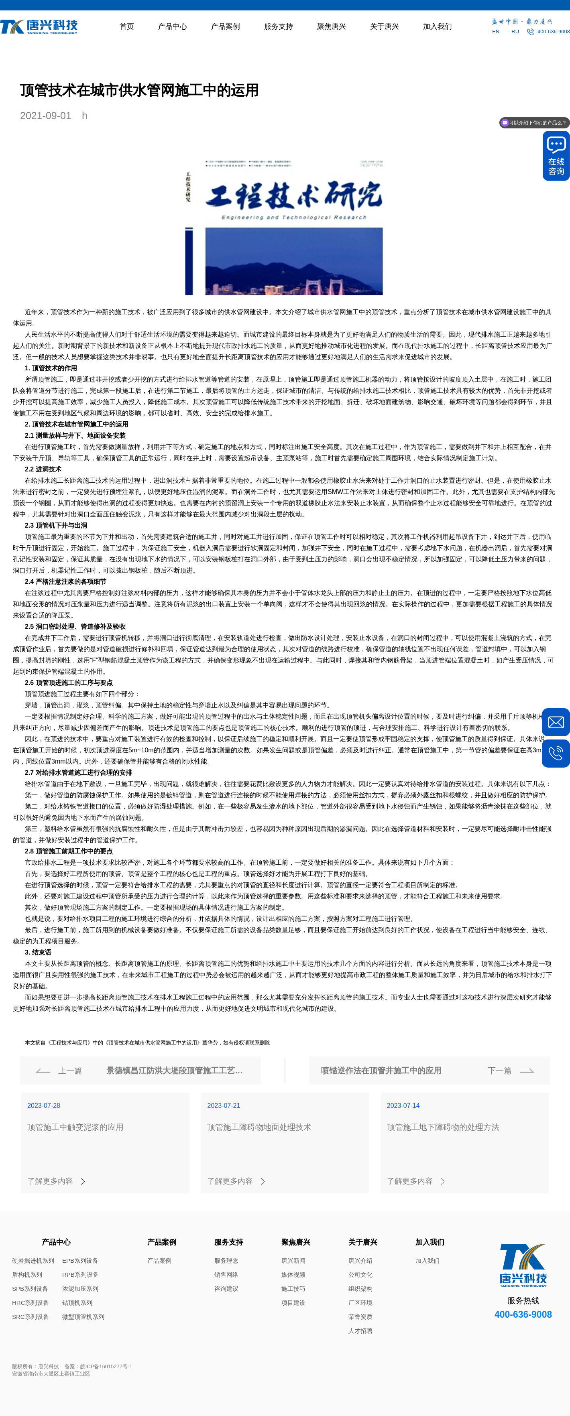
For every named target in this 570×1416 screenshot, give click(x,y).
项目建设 (293, 1302)
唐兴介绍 (360, 1260)
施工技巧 (293, 1288)
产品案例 (225, 26)
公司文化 (360, 1274)
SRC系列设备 (30, 1316)
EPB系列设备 (80, 1260)
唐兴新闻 (293, 1260)
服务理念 (226, 1260)
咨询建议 (226, 1288)
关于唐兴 (384, 26)
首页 (127, 26)
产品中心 (172, 26)
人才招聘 (360, 1330)
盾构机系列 (27, 1274)
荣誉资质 (360, 1316)
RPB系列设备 (80, 1274)
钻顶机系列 (77, 1302)
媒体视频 (293, 1274)
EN (495, 31)
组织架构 (360, 1288)
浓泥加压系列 (80, 1288)
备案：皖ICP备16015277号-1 (98, 1366)
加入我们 (437, 26)
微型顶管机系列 (83, 1316)
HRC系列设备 (30, 1302)
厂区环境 (360, 1302)
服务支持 (278, 26)
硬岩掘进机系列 (33, 1260)
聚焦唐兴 (331, 26)
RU (515, 31)
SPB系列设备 (30, 1288)
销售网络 (226, 1274)
